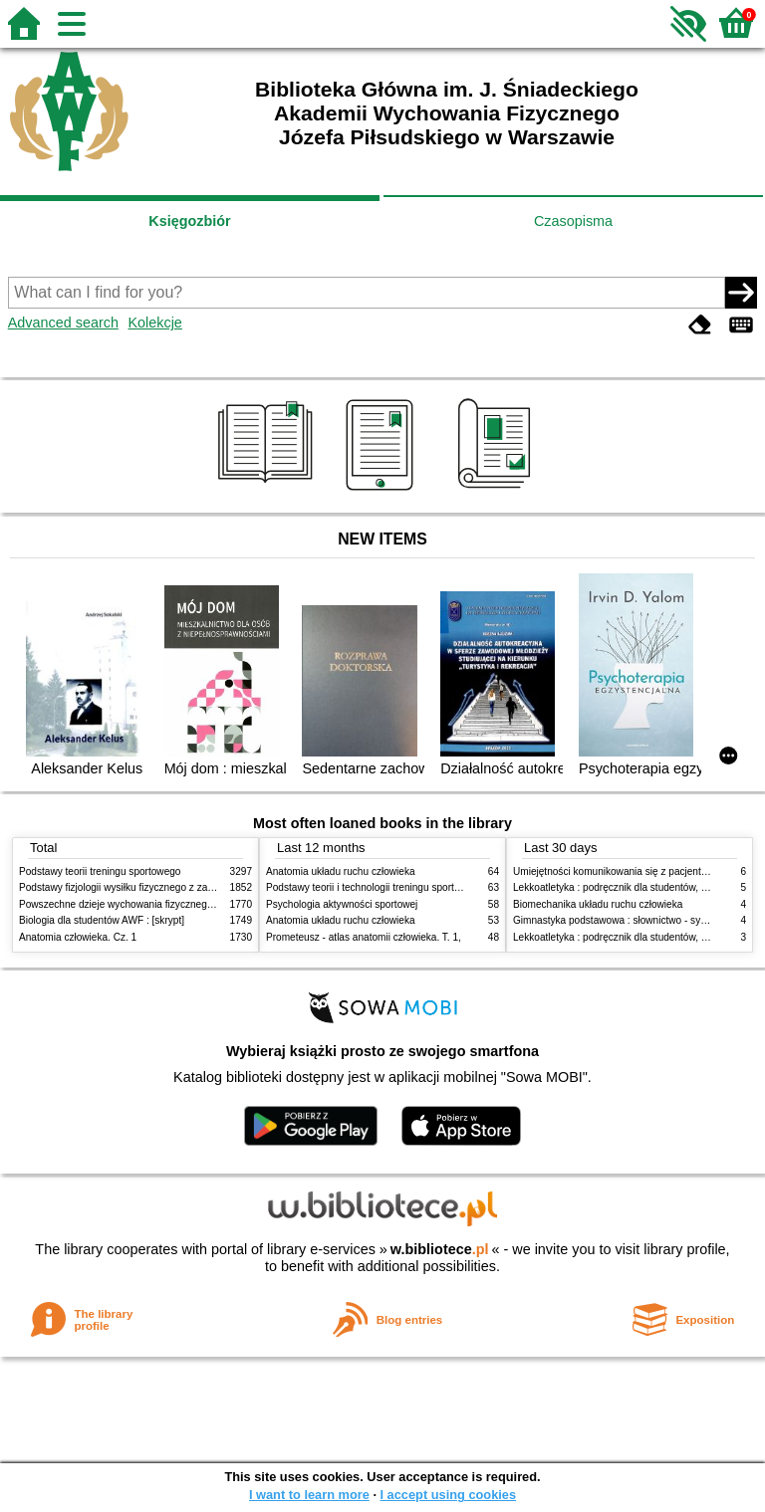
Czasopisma (573, 221)
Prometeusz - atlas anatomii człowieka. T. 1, (363, 937)
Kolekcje (154, 322)
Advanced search (63, 322)
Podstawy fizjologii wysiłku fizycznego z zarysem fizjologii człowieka (169, 887)
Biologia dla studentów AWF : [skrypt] (101, 920)
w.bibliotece (439, 1249)
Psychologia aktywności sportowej (341, 904)
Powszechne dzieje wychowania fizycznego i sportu (133, 904)
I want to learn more (309, 1494)
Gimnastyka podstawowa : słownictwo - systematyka (629, 920)
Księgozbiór (189, 221)
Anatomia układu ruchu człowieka (340, 871)
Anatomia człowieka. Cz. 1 (77, 937)
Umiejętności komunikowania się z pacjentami (615, 871)
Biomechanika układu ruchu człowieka (597, 904)
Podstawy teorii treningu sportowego (99, 871)
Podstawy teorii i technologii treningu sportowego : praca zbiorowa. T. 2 (424, 887)
